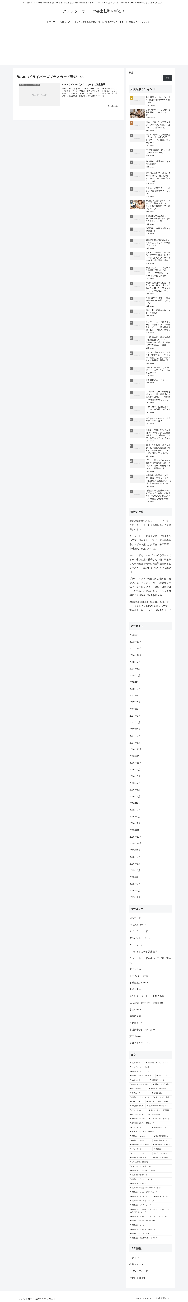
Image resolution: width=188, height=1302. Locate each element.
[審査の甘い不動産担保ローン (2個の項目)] (159, 1106)
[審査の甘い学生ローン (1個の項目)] (150, 1175)
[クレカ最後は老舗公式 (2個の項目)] (150, 1162)
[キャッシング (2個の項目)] (141, 1149)
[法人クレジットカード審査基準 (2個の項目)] (150, 1132)
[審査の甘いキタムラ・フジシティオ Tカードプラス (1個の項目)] (150, 1216)
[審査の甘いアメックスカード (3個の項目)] (158, 1102)
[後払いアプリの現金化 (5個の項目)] (140, 1084)
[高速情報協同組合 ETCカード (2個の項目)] (150, 1123)
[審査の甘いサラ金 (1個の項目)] (162, 1196)
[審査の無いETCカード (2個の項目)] (140, 1158)
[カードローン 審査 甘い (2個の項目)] (150, 1166)
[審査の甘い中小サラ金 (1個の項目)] (140, 1196)
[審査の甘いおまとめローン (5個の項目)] (142, 1076)
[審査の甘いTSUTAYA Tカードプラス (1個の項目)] (150, 1238)
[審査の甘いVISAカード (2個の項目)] (140, 1136)
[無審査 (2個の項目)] (162, 1149)
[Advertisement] (94, 47)
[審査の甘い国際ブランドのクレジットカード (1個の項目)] (150, 1188)
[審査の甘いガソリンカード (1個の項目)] (150, 1205)
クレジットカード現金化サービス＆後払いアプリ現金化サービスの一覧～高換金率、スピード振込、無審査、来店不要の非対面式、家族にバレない (150, 542)
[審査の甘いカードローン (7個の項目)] (150, 1071)
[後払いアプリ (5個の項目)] (163, 1076)
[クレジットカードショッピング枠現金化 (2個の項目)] (150, 1115)
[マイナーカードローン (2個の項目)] (141, 1153)
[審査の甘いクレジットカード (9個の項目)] (158, 1063)
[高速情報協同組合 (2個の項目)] (162, 1136)
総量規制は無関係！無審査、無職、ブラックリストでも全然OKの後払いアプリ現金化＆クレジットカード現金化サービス (150, 608)
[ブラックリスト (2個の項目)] (162, 1153)
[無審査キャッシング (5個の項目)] (160, 1080)
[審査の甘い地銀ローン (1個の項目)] (150, 1183)
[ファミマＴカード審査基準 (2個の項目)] (160, 1119)
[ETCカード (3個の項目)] (139, 1093)
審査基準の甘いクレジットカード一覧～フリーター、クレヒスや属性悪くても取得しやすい (150, 525)
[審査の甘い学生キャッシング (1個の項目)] (150, 1179)
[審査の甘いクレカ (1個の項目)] (150, 1225)
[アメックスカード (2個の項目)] (138, 1110)
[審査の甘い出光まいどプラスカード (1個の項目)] (150, 1192)
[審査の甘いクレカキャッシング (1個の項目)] (150, 1201)
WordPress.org (137, 1278)
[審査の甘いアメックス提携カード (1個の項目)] (150, 1229)
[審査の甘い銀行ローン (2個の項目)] (141, 1140)
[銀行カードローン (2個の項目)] (138, 1119)
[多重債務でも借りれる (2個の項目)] (162, 1145)
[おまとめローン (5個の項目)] (139, 1080)
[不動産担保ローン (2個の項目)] (161, 1127)
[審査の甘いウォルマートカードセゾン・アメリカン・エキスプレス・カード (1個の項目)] (150, 1211)
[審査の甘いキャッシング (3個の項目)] (140, 1097)
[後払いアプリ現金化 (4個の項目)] (162, 1084)
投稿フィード (136, 1264)
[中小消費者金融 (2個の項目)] (137, 1106)
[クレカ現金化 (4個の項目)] (138, 1089)
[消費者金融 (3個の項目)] (161, 1093)
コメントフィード (138, 1271)
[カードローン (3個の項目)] (137, 1102)
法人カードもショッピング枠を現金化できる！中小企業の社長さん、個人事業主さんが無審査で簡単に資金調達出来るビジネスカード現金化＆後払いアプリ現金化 (150, 563)
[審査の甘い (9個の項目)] (136, 1063)
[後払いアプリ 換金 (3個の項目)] (162, 1097)
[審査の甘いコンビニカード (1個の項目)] (150, 1234)
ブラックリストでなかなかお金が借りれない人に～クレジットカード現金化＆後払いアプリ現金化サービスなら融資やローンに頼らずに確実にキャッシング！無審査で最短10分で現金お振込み (150, 587)
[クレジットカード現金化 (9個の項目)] (150, 1067)
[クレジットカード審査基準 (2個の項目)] (160, 1110)
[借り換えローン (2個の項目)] (162, 1140)
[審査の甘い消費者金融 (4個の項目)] (160, 1089)
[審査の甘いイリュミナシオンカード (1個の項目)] (150, 1221)
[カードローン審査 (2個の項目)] (162, 1158)
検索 (131, 72)
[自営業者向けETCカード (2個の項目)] (140, 1145)
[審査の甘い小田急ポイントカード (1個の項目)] (150, 1171)
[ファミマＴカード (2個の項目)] (139, 1127)
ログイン (134, 1257)
